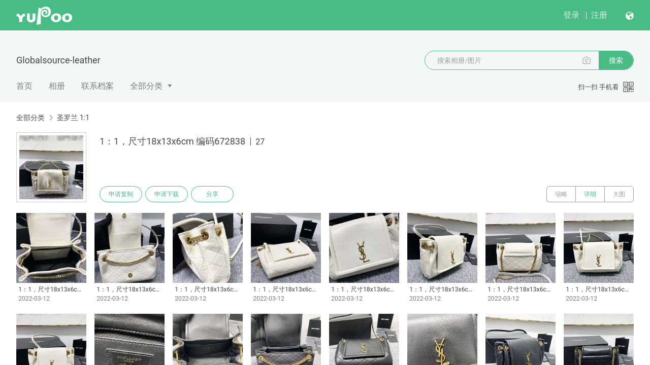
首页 (24, 86)
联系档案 (97, 86)
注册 (599, 15)
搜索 (616, 60)
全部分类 (146, 86)
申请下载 (166, 194)
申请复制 (121, 194)
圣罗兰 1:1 (72, 118)
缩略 (561, 194)
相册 (57, 86)
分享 (212, 194)
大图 (619, 194)
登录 (571, 15)
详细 (590, 194)
